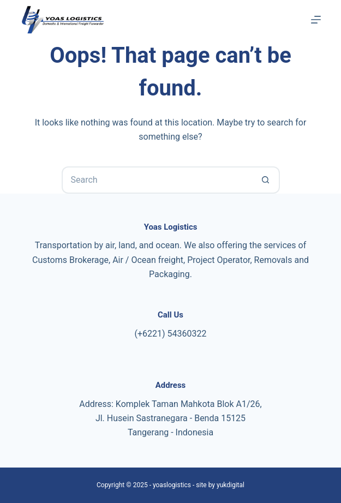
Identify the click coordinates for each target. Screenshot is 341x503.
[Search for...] (157, 180)
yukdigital (230, 485)
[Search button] (266, 180)
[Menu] (316, 20)
